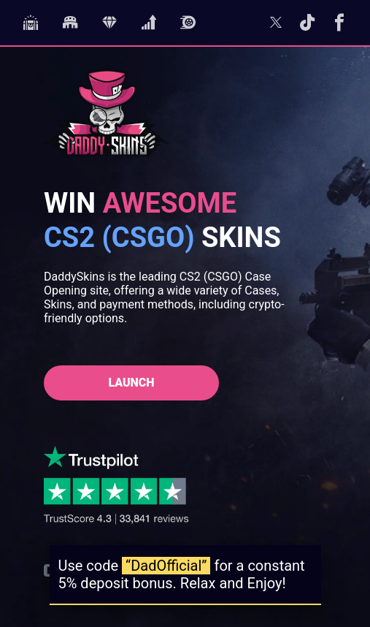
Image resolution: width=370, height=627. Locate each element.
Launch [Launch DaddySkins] (131, 383)
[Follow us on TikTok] (307, 26)
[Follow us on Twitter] (276, 26)
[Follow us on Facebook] (339, 26)
